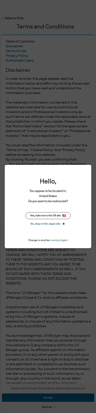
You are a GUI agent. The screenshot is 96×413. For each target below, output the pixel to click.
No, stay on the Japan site (48, 223)
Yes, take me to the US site (48, 215)
